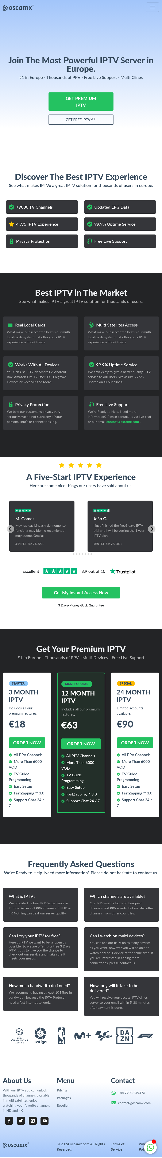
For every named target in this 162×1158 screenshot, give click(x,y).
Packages (64, 1098)
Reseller (63, 1105)
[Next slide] (151, 529)
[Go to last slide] (10, 529)
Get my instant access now (81, 592)
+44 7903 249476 (131, 1093)
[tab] (70, 554)
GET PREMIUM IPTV (81, 102)
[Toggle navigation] (152, 7)
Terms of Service (118, 1147)
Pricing (62, 1090)
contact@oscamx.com (122, 422)
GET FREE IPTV (81, 119)
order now (27, 742)
